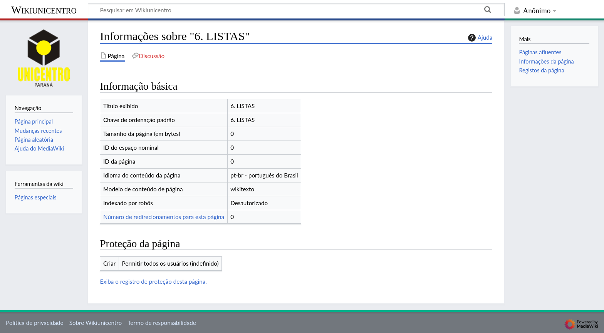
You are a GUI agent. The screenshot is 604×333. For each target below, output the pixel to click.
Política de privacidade (34, 322)
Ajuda (479, 38)
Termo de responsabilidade (162, 322)
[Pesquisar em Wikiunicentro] (296, 9)
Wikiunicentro (44, 10)
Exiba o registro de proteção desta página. (153, 281)
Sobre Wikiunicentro (95, 322)
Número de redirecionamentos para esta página (163, 216)
